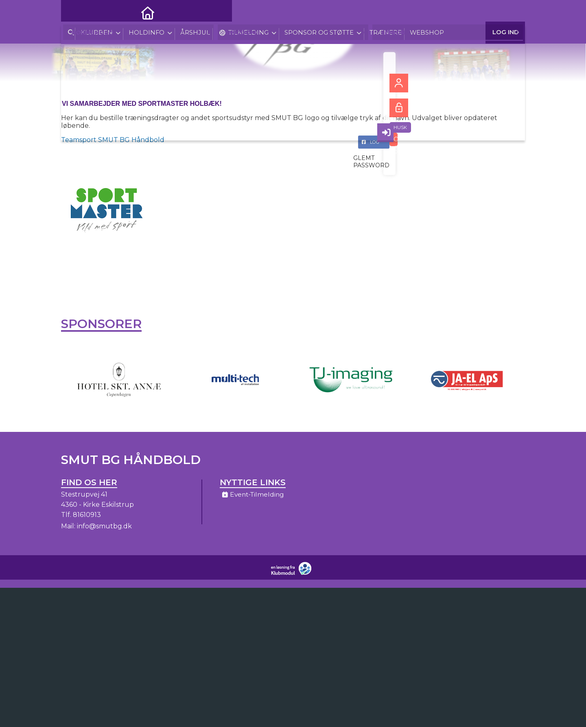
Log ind (505, 12)
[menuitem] (73, 12)
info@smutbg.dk (104, 529)
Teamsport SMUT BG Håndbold (112, 140)
